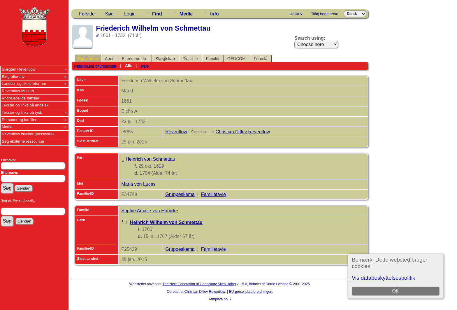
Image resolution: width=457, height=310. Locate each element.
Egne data (87, 58)
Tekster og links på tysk (22, 112)
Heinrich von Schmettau (150, 159)
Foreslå (261, 58)
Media (7, 127)
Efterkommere (134, 58)
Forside (86, 13)
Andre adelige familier (20, 98)
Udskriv (296, 14)
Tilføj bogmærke (324, 14)
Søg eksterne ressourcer (23, 141)
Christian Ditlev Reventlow (242, 131)
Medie (186, 13)
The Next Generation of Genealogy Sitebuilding (199, 284)
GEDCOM (236, 58)
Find (157, 13)
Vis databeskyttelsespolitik (383, 278)
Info (214, 13)
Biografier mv (13, 76)
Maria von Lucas (138, 184)
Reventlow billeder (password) (28, 134)
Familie (212, 58)
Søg (109, 13)
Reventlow (176, 131)
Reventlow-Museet (18, 91)
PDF (145, 66)
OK (395, 290)
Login (130, 13)
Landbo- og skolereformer (24, 83)
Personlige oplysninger (95, 66)
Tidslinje (190, 58)
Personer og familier (19, 120)
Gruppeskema (180, 194)
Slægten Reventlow (19, 69)
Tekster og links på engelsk (25, 105)
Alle (129, 65)
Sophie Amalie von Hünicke (149, 210)
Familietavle (213, 194)
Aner (109, 58)
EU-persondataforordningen (250, 292)
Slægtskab (165, 58)
